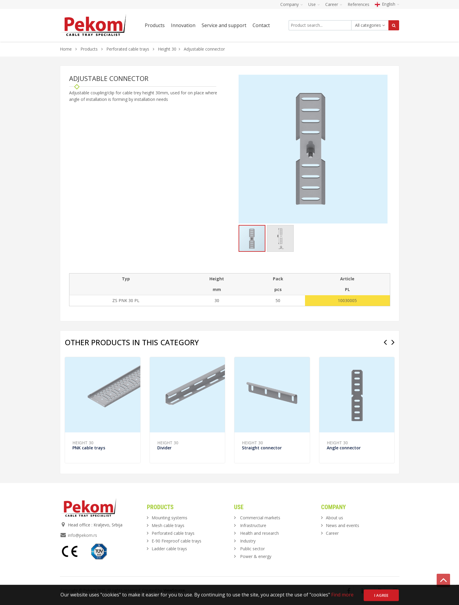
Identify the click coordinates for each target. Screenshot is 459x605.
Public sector (252, 548)
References (358, 4)
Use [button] (314, 4)
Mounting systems (169, 517)
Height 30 (167, 49)
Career (332, 533)
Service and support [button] (224, 25)
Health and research (259, 533)
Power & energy (255, 556)
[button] (382, 80)
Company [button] (291, 4)
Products (89, 49)
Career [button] (333, 4)
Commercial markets (260, 517)
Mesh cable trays (168, 525)
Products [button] (155, 25)
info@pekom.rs (82, 535)
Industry (248, 541)
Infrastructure (253, 525)
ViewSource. (175, 590)
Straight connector (262, 448)
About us (334, 517)
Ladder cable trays (169, 548)
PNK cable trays (88, 448)
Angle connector (344, 448)
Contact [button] (261, 25)
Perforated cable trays (127, 49)
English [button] (387, 4)
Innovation (183, 25)
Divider (164, 448)
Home (66, 49)
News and (342, 525)
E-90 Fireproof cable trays (176, 541)
